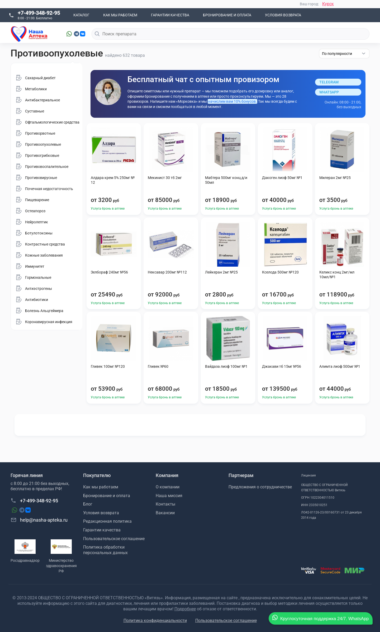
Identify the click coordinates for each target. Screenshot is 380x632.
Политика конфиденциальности (155, 620)
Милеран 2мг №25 (335, 178)
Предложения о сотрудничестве (260, 486)
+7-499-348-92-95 (39, 13)
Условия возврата (283, 15)
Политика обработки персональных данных (105, 550)
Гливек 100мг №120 (108, 366)
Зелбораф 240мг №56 (109, 272)
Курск (328, 3)
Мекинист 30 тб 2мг (165, 178)
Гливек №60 (158, 366)
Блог (87, 504)
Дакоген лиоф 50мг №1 (282, 178)
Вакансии (165, 512)
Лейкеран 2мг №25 (221, 272)
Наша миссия (169, 495)
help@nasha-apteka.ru (39, 520)
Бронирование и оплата (227, 15)
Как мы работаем (120, 15)
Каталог (81, 15)
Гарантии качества (170, 15)
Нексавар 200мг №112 (167, 272)
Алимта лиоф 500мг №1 (339, 366)
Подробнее (185, 608)
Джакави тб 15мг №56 (281, 366)
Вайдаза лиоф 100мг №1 (226, 366)
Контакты (165, 504)
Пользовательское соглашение (114, 538)
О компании (167, 486)
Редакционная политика (107, 521)
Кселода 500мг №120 (280, 272)
